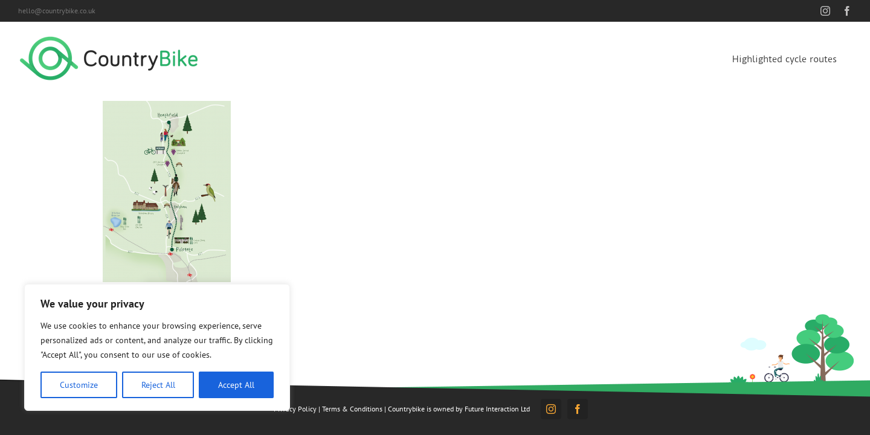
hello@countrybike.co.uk (56, 10)
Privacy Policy (295, 408)
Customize (79, 384)
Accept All (236, 384)
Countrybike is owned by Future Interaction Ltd (459, 408)
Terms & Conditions (352, 408)
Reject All (158, 384)
